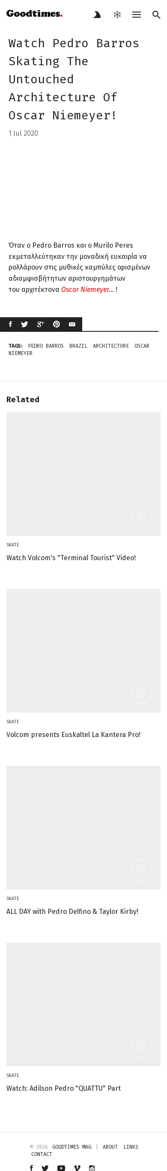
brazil (78, 346)
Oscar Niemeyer (85, 289)
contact (41, 1154)
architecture (111, 346)
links (130, 1147)
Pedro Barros (46, 346)
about (110, 1147)
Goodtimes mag (71, 1147)
